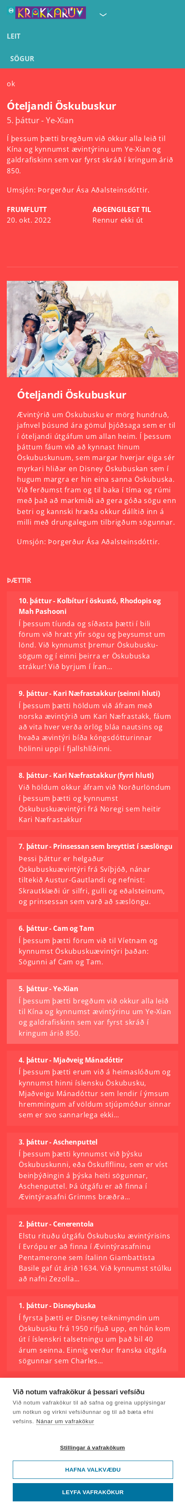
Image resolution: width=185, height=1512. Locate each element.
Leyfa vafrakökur (93, 1492)
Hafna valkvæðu (93, 1470)
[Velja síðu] (102, 14)
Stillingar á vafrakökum (92, 1447)
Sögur (22, 58)
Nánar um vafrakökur (65, 1421)
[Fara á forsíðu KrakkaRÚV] (46, 14)
